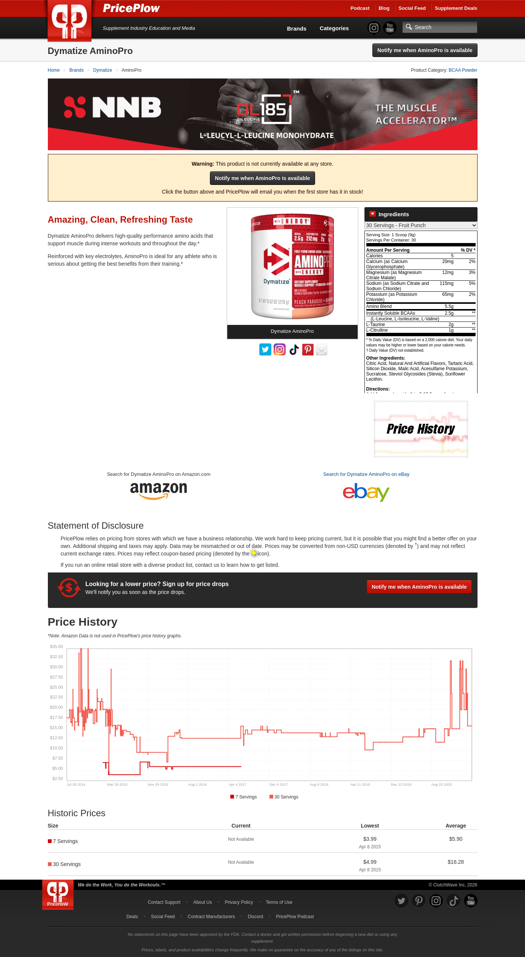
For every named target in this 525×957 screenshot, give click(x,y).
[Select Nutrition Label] (421, 225)
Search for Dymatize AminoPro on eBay (366, 474)
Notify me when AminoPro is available (424, 50)
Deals (132, 916)
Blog (384, 8)
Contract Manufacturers (211, 916)
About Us (202, 902)
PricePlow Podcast (295, 916)
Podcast (360, 8)
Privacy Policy (239, 902)
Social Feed (412, 8)
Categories (334, 28)
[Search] (440, 27)
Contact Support (164, 902)
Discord (255, 916)
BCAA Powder (462, 70)
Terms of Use (279, 902)
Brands (297, 28)
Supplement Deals (456, 8)
